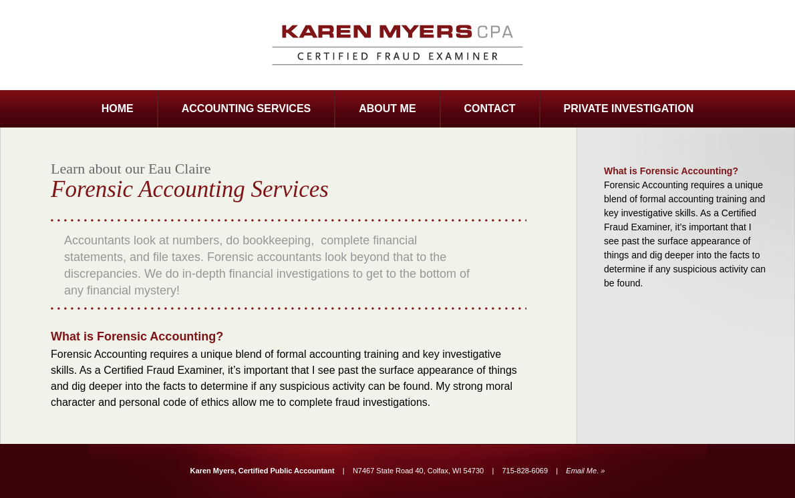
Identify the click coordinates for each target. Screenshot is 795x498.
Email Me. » (585, 471)
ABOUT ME (387, 108)
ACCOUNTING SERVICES (246, 108)
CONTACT (490, 108)
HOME (118, 108)
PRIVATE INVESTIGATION (629, 108)
